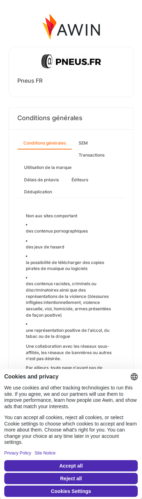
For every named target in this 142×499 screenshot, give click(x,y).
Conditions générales (44, 143)
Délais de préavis (41, 179)
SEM (83, 143)
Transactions (91, 155)
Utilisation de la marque (48, 167)
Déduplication (38, 191)
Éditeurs (80, 179)
